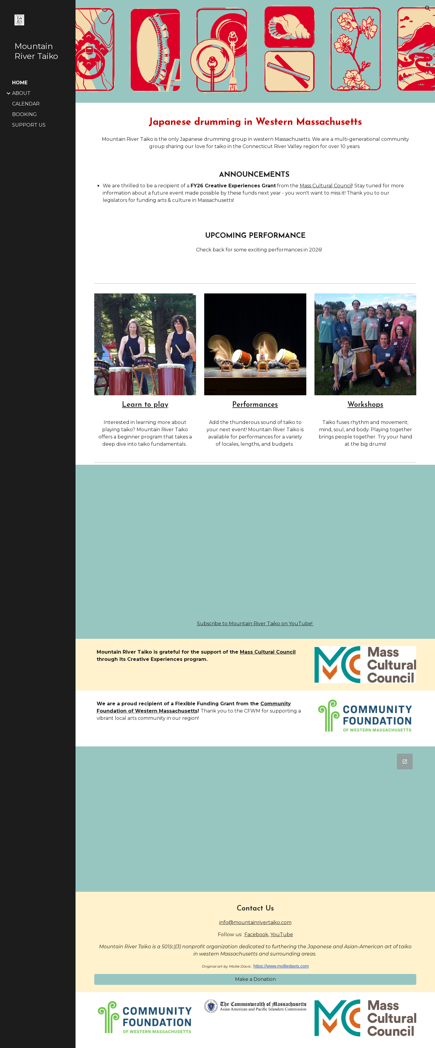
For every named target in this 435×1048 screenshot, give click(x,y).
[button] (427, 8)
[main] (255, 131)
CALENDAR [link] (26, 104)
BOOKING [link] (24, 114)
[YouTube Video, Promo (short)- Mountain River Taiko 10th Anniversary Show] (255, 544)
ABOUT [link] (21, 93)
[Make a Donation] (255, 979)
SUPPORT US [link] (29, 125)
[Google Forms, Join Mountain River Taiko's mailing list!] (255, 819)
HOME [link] (19, 83)
